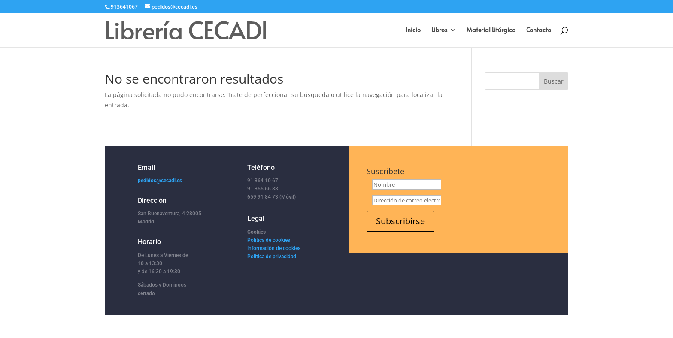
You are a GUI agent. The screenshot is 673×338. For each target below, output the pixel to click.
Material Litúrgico (491, 30)
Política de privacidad (271, 257)
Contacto (538, 30)
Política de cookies (268, 240)
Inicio (413, 30)
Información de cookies (273, 248)
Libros (439, 30)
